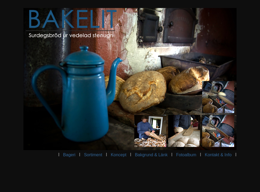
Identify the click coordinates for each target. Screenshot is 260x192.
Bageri (69, 155)
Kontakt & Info (218, 155)
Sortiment (93, 155)
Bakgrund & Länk (151, 155)
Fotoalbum (186, 155)
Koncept (119, 155)
